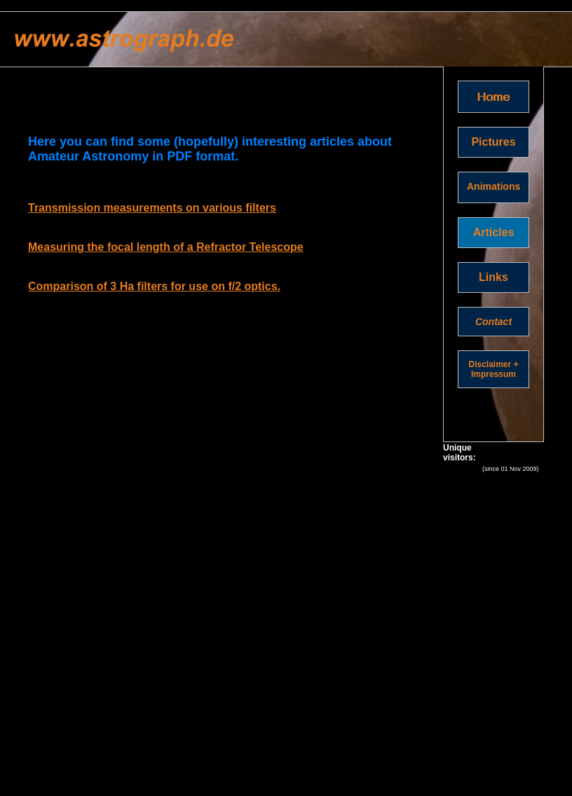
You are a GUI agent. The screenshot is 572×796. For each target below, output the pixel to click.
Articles (494, 232)
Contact (493, 321)
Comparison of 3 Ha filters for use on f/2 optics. (154, 286)
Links (493, 277)
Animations (493, 186)
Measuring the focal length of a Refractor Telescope (166, 247)
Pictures (493, 142)
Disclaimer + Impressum (493, 369)
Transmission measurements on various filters (152, 208)
